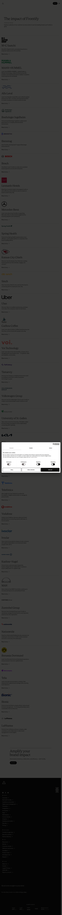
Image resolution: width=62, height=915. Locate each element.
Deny (12, 469)
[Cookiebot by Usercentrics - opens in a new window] (53, 444)
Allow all (50, 469)
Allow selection (31, 469)
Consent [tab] (11, 448)
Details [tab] (31, 448)
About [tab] (50, 448)
